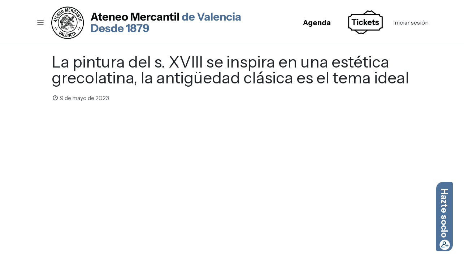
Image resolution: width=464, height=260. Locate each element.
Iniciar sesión (411, 22)
